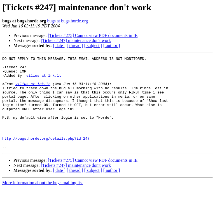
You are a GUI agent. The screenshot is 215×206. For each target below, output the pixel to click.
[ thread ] (75, 45)
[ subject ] (93, 45)
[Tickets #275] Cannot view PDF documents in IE (93, 35)
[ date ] (59, 45)
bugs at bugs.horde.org (67, 20)
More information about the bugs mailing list (42, 201)
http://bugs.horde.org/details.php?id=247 (46, 155)
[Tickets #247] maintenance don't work (76, 40)
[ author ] (111, 45)
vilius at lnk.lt (43, 79)
